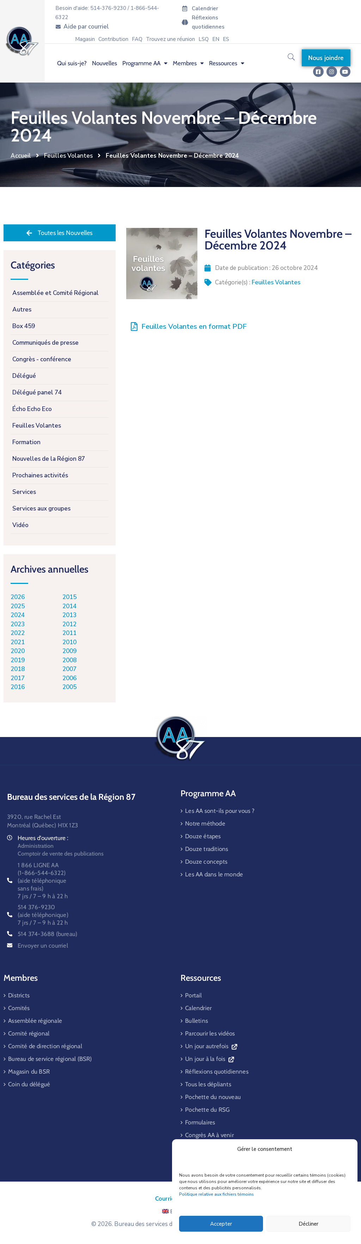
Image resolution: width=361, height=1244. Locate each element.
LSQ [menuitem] (203, 39)
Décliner (308, 1223)
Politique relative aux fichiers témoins (216, 1194)
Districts (19, 995)
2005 (69, 687)
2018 (18, 669)
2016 (18, 687)
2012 (69, 624)
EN (169, 1211)
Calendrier (198, 1007)
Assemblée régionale (35, 1020)
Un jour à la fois (209, 1058)
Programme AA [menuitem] (144, 63)
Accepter (221, 1223)
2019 (18, 660)
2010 (69, 642)
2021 (18, 642)
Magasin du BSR (29, 1071)
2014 (69, 606)
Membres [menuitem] (188, 63)
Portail (193, 995)
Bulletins (196, 1020)
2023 (18, 624)
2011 (69, 633)
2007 (69, 669)
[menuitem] (215, 39)
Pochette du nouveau (213, 1096)
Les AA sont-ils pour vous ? (220, 810)
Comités (19, 1007)
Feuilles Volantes (68, 156)
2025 (18, 606)
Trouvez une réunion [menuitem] (170, 39)
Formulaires (200, 1122)
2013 (69, 615)
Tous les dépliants (208, 1084)
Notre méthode (205, 823)
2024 (18, 615)
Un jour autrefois (211, 1046)
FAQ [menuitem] (137, 39)
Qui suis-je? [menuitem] (72, 63)
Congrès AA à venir (209, 1135)
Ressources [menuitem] (226, 63)
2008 (69, 660)
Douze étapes (203, 836)
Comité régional (28, 1033)
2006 (69, 678)
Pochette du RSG (207, 1109)
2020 (18, 651)
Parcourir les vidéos (210, 1033)
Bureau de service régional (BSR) (50, 1058)
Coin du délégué (29, 1084)
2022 (18, 633)
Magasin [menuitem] (85, 39)
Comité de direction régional (45, 1046)
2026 (18, 597)
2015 (69, 597)
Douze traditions (206, 848)
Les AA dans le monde (214, 874)
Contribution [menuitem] (113, 39)
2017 (18, 678)
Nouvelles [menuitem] (104, 63)
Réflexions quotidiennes (217, 1071)
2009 (69, 651)
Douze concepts (206, 861)
